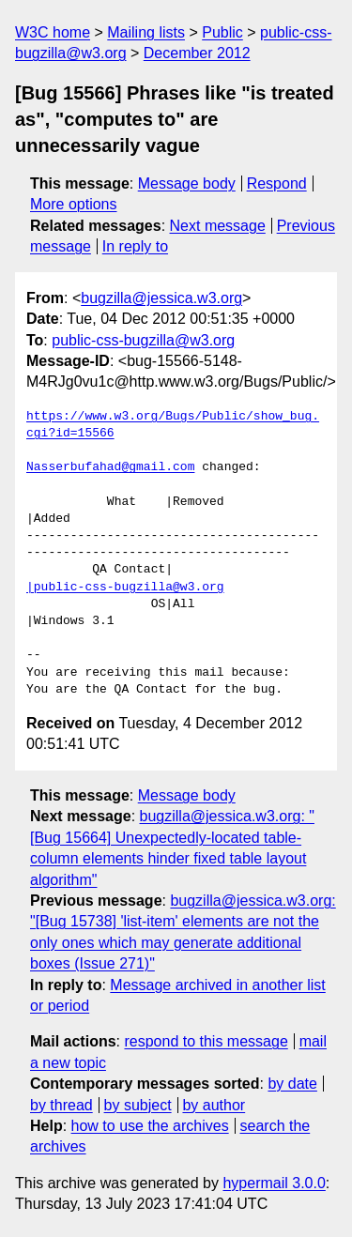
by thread (61, 1105)
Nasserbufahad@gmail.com (110, 467)
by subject (138, 1105)
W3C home (52, 32)
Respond (277, 183)
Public (222, 32)
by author (213, 1105)
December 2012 (197, 53)
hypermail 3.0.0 (273, 1183)
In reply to (135, 246)
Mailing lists (146, 32)
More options (73, 204)
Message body (187, 183)
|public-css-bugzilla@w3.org (125, 587)
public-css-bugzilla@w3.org (143, 340)
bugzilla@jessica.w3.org (161, 298)
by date (292, 1084)
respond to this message (205, 1041)
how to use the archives (150, 1126)
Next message (218, 226)
